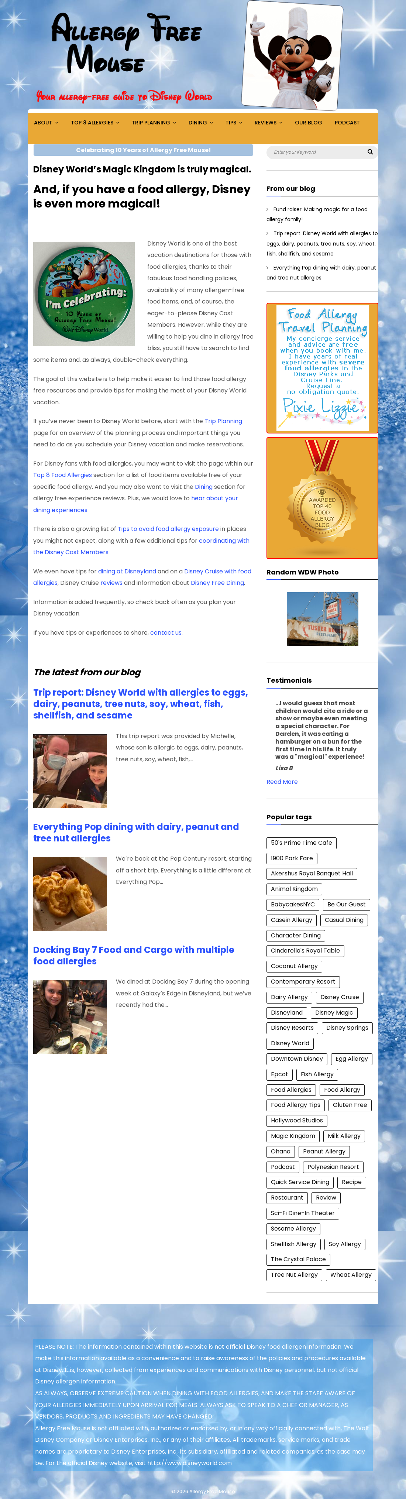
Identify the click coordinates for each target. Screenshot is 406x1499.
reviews (111, 583)
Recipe (352, 1182)
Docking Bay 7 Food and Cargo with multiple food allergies (133, 955)
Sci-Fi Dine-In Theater (303, 1213)
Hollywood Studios (297, 1120)
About (43, 122)
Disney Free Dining (217, 583)
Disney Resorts (292, 1027)
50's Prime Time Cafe (301, 842)
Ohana (280, 1151)
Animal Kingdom (294, 889)
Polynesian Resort (333, 1167)
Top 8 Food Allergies (62, 475)
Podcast (347, 122)
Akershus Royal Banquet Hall (312, 873)
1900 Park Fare (292, 858)
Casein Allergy (291, 920)
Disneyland (287, 1012)
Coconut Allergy (294, 966)
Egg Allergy (352, 1058)
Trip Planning (151, 122)
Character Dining (296, 935)
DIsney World (290, 1043)
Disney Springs (347, 1027)
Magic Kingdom (293, 1136)
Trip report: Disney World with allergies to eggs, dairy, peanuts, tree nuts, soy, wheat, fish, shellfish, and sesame (140, 703)
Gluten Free (350, 1105)
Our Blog (308, 122)
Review (326, 1197)
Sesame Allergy (293, 1228)
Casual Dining (344, 920)
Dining (198, 122)
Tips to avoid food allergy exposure (168, 529)
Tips (231, 122)
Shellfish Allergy (293, 1244)
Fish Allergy (317, 1074)
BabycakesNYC (293, 904)
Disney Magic (334, 1012)
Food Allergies (291, 1089)
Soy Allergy (345, 1244)
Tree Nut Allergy (294, 1274)
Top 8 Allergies (92, 122)
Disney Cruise (339, 997)
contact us (166, 632)
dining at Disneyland (127, 571)
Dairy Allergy (289, 997)
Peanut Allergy (324, 1151)
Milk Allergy (344, 1136)
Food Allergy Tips (295, 1105)
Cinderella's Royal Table (305, 950)
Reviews (265, 122)
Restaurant (287, 1197)
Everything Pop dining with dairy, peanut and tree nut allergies (136, 832)
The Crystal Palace (298, 1259)
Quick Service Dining (300, 1182)
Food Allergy (342, 1089)
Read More (282, 782)
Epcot (279, 1074)
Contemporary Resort (303, 981)
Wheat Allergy (351, 1274)
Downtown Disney (297, 1058)
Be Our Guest (346, 904)
